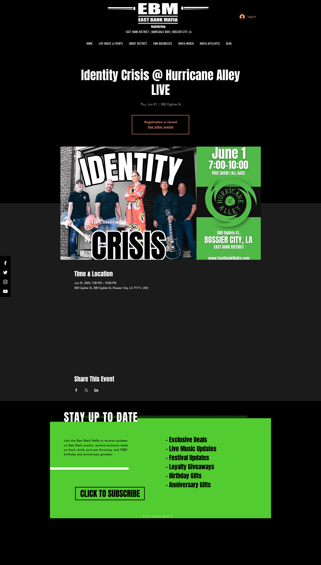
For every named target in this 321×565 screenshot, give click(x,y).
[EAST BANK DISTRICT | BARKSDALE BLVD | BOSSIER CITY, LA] (158, 32)
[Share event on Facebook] (76, 390)
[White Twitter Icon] (5, 272)
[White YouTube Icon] (5, 291)
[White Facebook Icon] (5, 263)
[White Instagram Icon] (5, 282)
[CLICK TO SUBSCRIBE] (110, 493)
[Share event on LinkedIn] (96, 390)
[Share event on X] (86, 390)
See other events (160, 127)
